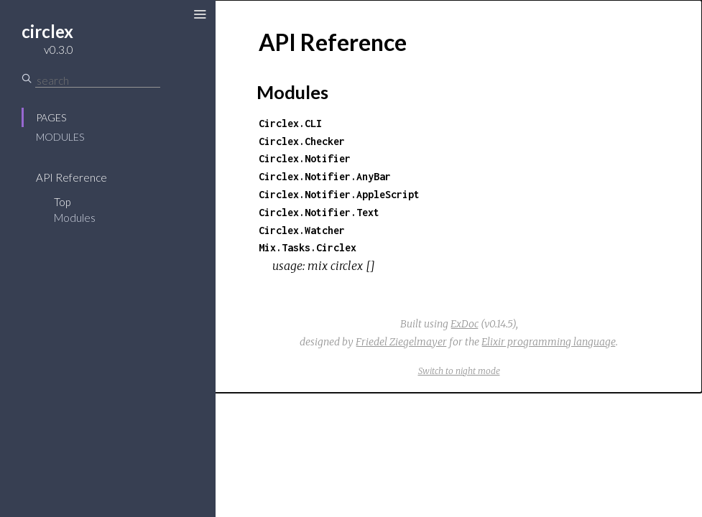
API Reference (71, 177)
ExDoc (465, 323)
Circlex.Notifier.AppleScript (339, 194)
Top (62, 201)
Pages (51, 117)
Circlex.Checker (302, 141)
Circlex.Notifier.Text (319, 212)
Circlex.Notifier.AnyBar (325, 176)
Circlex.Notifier (305, 158)
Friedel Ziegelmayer (401, 341)
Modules (60, 137)
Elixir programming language (548, 341)
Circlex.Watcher (302, 230)
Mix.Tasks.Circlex (307, 247)
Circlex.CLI (290, 123)
